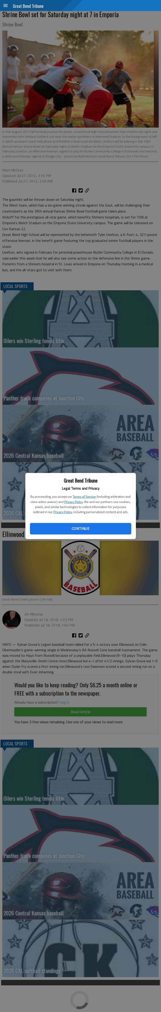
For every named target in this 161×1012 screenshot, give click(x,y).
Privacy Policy (73, 501)
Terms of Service (84, 496)
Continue (80, 528)
